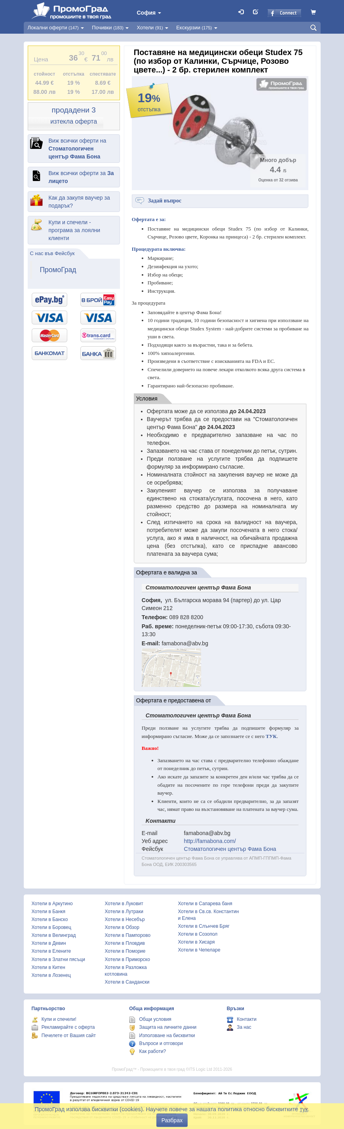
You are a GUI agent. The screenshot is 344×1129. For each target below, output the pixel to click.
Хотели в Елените (51, 951)
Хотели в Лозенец (51, 975)
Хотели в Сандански (127, 982)
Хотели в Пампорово (128, 935)
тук (304, 1109)
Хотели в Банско (50, 919)
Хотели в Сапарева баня (205, 903)
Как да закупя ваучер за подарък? (79, 202)
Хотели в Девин (49, 943)
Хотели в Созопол (198, 934)
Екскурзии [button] (196, 28)
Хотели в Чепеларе (199, 950)
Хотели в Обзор (122, 927)
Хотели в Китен (48, 967)
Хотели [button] (152, 28)
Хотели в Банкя (49, 911)
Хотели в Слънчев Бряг (204, 926)
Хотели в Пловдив (125, 943)
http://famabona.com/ (210, 841)
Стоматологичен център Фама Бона (230, 849)
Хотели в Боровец (51, 927)
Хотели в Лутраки (124, 911)
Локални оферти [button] (56, 28)
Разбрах (172, 1120)
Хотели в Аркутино (52, 903)
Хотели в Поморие (125, 951)
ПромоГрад (58, 270)
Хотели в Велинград (54, 935)
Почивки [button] (110, 28)
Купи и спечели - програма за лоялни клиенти (75, 230)
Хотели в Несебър (125, 919)
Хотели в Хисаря (196, 942)
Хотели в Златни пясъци (59, 959)
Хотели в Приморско (127, 959)
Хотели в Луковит (124, 903)
